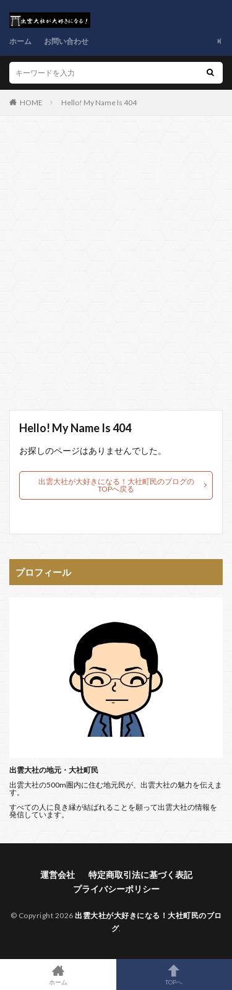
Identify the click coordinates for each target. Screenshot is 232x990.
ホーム (20, 41)
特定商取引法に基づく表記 (140, 874)
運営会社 (57, 874)
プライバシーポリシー (116, 889)
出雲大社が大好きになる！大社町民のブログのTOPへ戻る (116, 485)
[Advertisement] (116, 269)
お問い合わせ (66, 41)
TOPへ (174, 974)
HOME (31, 102)
